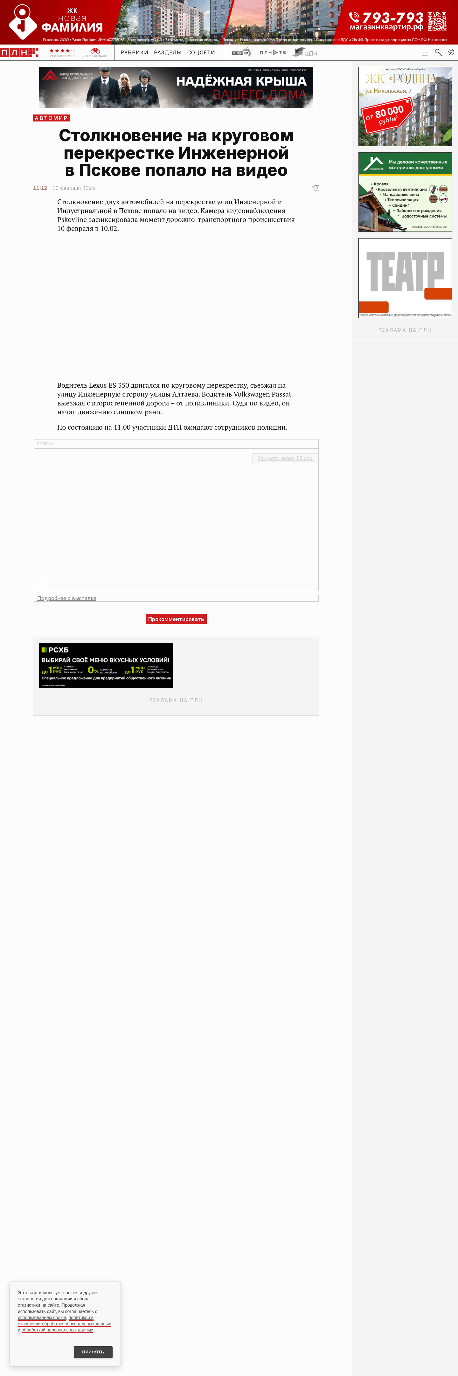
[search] (438, 52)
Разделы (168, 52)
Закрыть (286, 458)
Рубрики (135, 52)
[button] (451, 52)
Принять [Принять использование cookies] (91, 1351)
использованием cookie (42, 1316)
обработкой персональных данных (57, 1329)
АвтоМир (51, 118)
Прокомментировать (176, 619)
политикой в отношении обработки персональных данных (64, 1320)
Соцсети (201, 52)
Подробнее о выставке (66, 598)
